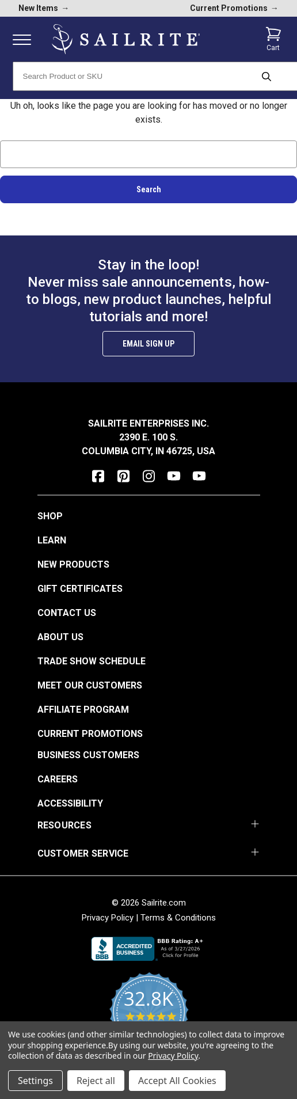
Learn (51, 540)
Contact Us (66, 612)
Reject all (96, 1080)
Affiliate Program (83, 709)
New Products (73, 564)
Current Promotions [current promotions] (234, 8)
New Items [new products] (43, 8)
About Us (60, 637)
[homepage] (126, 39)
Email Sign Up (148, 343)
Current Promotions (90, 733)
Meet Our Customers (89, 685)
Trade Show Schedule (91, 661)
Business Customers (88, 755)
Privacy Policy (108, 917)
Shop (50, 516)
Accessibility (70, 803)
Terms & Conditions (178, 917)
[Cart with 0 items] (273, 39)
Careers (57, 779)
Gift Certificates (80, 588)
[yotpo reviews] (148, 1018)
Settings (35, 1080)
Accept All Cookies (177, 1080)
